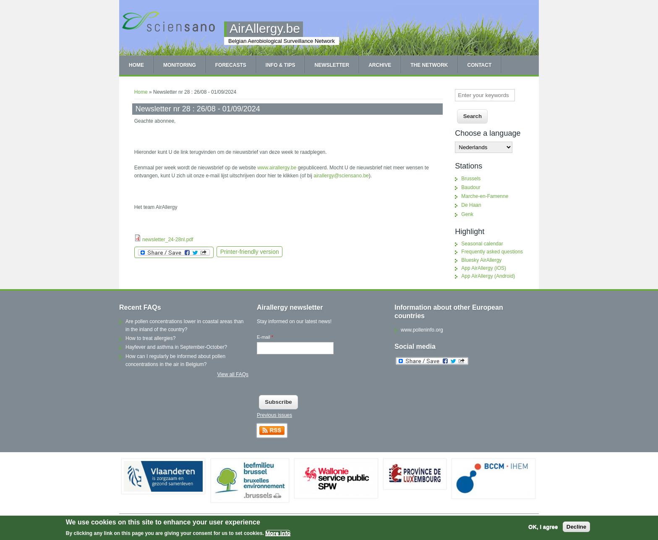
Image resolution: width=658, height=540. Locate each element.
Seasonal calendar (482, 244)
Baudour (470, 187)
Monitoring (179, 65)
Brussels (470, 179)
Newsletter (331, 65)
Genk (467, 214)
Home (136, 65)
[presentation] (320, 376)
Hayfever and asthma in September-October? (176, 347)
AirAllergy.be (265, 28)
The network (429, 65)
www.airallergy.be (276, 168)
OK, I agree (543, 527)
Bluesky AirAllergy (481, 260)
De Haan (471, 205)
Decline (576, 527)
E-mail (265, 337)
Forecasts (230, 65)
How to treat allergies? (150, 338)
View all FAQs (232, 374)
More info (277, 533)
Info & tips (280, 65)
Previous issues (274, 415)
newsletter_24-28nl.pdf (167, 239)
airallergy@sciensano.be (341, 176)
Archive (379, 65)
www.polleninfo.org (422, 330)
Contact (479, 65)
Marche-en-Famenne (484, 196)
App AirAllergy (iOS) (483, 268)
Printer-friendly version (249, 251)
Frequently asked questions (492, 252)
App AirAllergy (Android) (488, 276)
